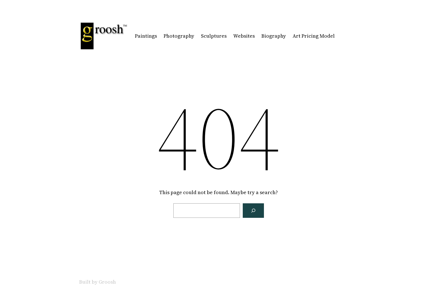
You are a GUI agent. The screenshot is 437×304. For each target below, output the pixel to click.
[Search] (253, 210)
